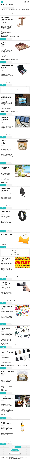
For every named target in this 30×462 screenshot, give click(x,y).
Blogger (18, 254)
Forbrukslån (14, 91)
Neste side (18, 446)
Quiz (11, 254)
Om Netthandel (23, 460)
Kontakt (15, 460)
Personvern (18, 460)
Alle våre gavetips (15, 450)
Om (12, 460)
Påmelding (3, 247)
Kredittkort (10, 91)
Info (8, 39)
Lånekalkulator (19, 91)
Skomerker (14, 254)
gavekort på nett (3, 10)
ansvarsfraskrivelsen (18, 458)
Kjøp (3, 39)
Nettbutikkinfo (9, 460)
